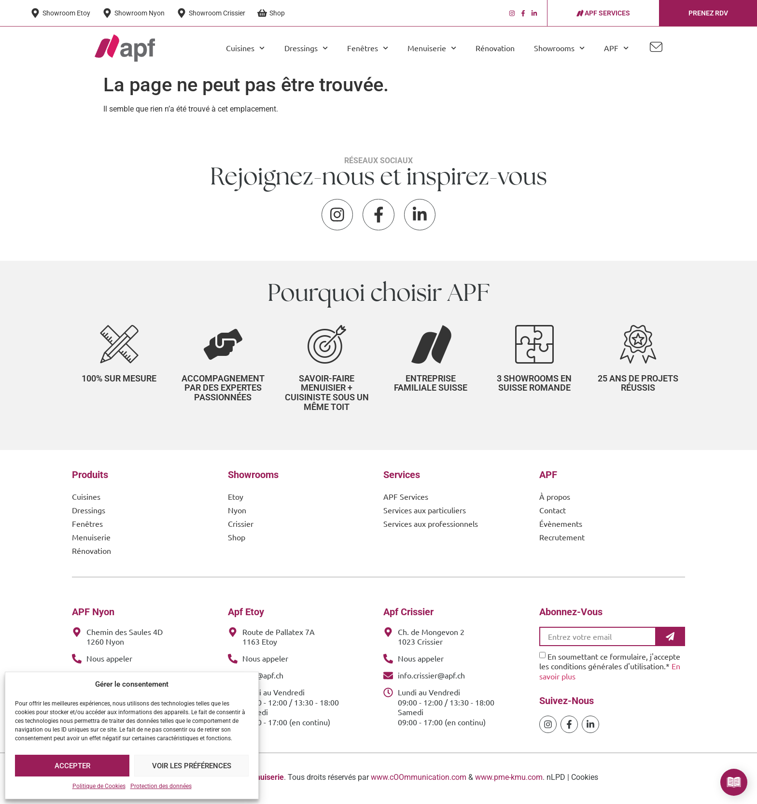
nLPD (556, 779)
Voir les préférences (191, 766)
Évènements (560, 525)
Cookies (584, 779)
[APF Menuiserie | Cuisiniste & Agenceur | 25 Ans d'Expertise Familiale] (125, 48)
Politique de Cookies (99, 786)
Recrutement (562, 539)
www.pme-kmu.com (509, 779)
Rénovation (495, 48)
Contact (552, 512)
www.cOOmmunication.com (418, 779)
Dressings (306, 48)
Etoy (235, 498)
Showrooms (559, 48)
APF (616, 48)
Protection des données (161, 786)
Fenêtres (367, 48)
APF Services (405, 498)
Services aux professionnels (430, 525)
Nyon (237, 512)
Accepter (72, 766)
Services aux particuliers (424, 512)
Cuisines (245, 48)
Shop (236, 539)
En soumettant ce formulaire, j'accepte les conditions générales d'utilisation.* (609, 668)
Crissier (240, 525)
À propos (554, 498)
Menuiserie (431, 48)
